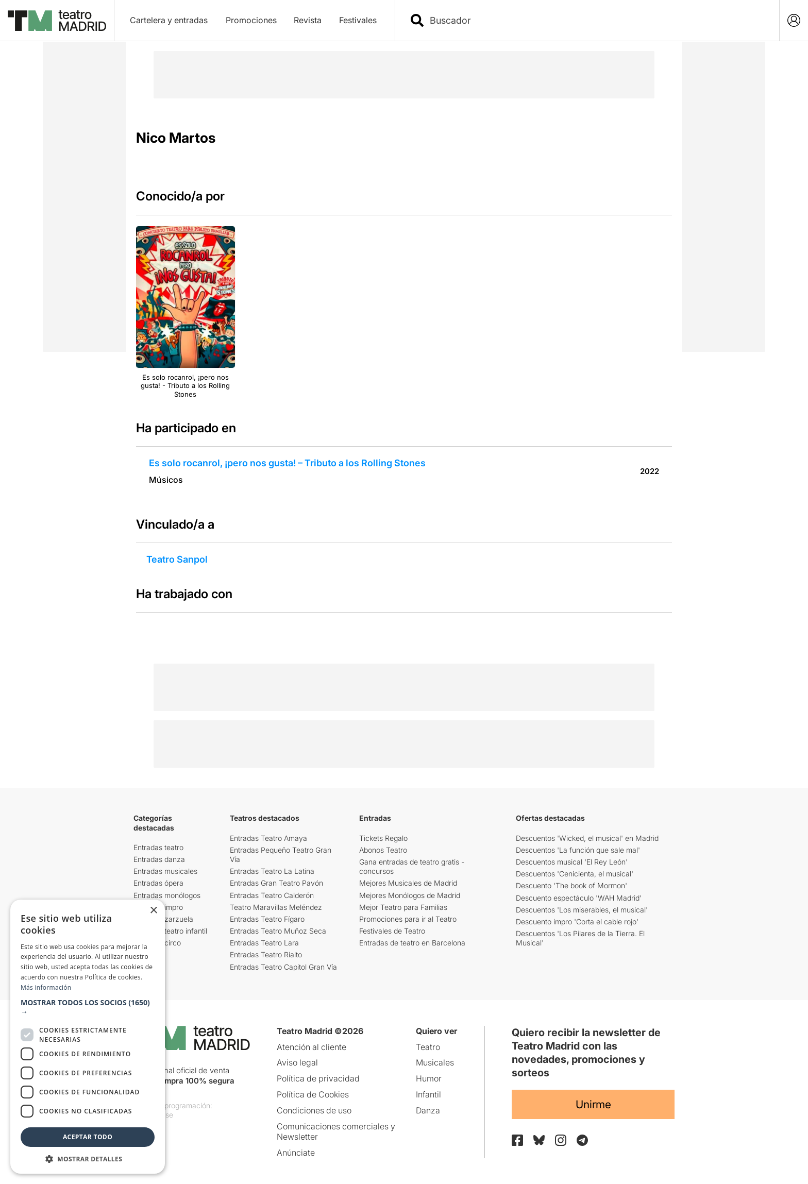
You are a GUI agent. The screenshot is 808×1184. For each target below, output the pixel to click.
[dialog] (87, 1037)
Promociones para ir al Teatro (408, 919)
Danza (428, 1110)
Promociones (251, 20)
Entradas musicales (165, 871)
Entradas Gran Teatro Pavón (276, 882)
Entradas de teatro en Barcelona (412, 942)
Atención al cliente (311, 1047)
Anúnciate (296, 1152)
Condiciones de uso (314, 1110)
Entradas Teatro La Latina (272, 871)
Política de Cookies (313, 1094)
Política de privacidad (318, 1078)
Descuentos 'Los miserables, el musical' (582, 909)
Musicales (435, 1062)
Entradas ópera (158, 882)
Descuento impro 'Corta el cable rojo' (577, 921)
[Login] (793, 20)
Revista (308, 20)
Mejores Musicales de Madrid (408, 882)
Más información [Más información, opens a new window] (46, 987)
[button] (88, 1007)
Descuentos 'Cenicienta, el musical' (574, 873)
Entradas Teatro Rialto (266, 954)
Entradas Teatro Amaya (268, 838)
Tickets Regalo (383, 838)
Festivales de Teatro (392, 930)
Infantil (428, 1094)
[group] (185, 312)
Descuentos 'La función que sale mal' (578, 849)
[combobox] (596, 20)
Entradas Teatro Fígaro (267, 919)
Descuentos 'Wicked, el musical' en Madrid (587, 838)
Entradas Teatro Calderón (272, 895)
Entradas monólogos (166, 895)
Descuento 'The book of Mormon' (571, 885)
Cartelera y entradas (169, 20)
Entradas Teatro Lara (264, 942)
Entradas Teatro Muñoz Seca (278, 930)
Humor (429, 1078)
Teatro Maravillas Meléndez (276, 907)
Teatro (428, 1047)
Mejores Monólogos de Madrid (409, 895)
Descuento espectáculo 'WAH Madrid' (579, 897)
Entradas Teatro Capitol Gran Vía (283, 966)
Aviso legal (297, 1062)
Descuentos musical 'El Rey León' (572, 861)
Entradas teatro (158, 847)
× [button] (153, 911)
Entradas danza (159, 859)
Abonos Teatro (383, 849)
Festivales (358, 20)
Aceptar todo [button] (87, 1136)
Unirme (593, 1104)
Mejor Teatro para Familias (403, 907)
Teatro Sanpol (177, 559)
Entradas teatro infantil (170, 930)
